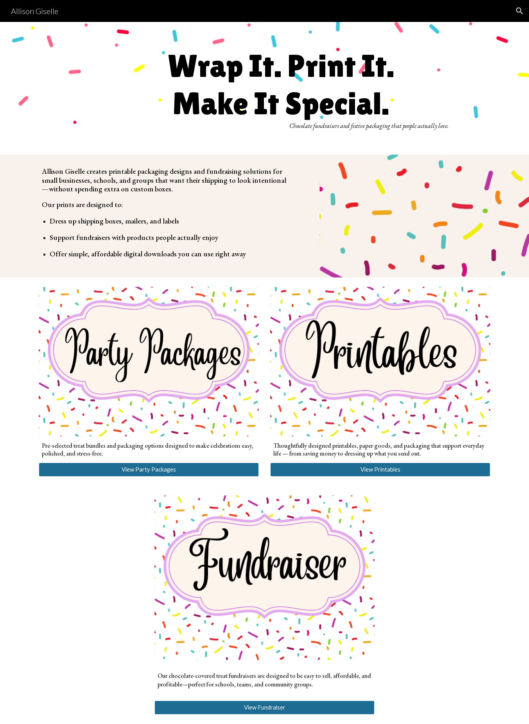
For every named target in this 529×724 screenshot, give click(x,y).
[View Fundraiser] (264, 708)
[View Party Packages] (148, 470)
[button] (519, 11)
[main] (284, 88)
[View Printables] (380, 470)
